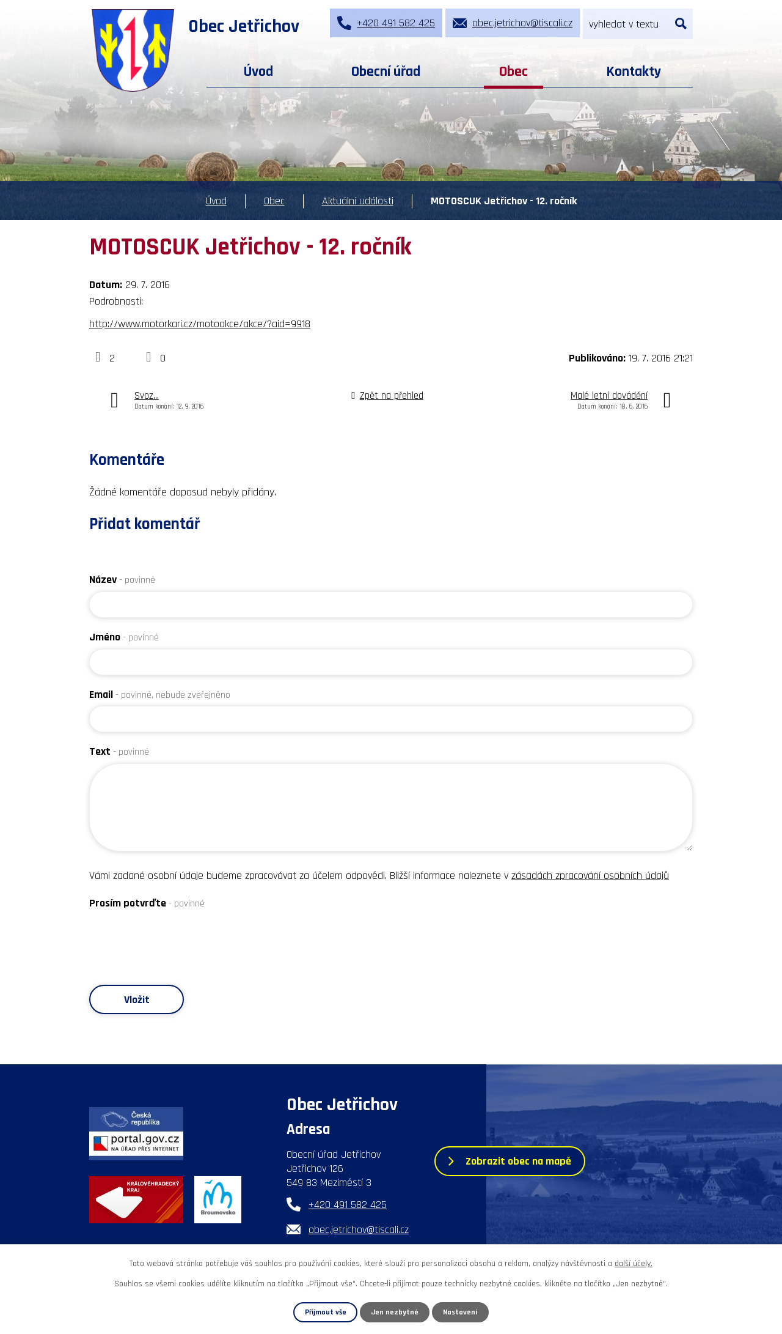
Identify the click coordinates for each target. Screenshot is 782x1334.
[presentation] (182, 939)
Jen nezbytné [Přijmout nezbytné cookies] (395, 1312)
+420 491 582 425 (348, 1205)
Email (159, 694)
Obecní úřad (385, 71)
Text (119, 751)
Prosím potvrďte (147, 903)
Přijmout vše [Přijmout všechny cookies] (325, 1312)
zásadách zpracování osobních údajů (590, 876)
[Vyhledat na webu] (638, 24)
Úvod (258, 71)
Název (122, 580)
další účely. (633, 1263)
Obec (513, 71)
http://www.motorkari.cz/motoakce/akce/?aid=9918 (199, 324)
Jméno (124, 637)
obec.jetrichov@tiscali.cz (359, 1230)
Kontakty (633, 71)
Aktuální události (357, 201)
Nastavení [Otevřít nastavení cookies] (461, 1312)
